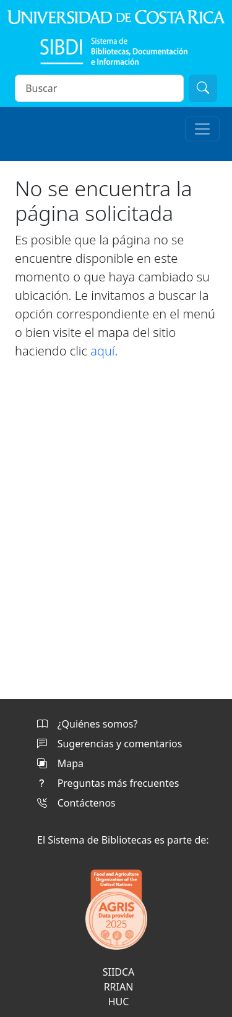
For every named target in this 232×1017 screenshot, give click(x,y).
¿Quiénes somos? (87, 724)
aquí (102, 350)
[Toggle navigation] (202, 129)
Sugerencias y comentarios (109, 743)
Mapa (60, 763)
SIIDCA (119, 972)
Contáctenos (76, 803)
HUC (118, 1001)
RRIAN (119, 987)
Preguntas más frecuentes (108, 783)
